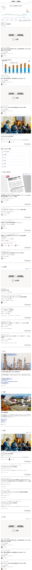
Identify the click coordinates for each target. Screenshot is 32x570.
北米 (7, 47)
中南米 (13, 234)
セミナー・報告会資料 (10, 238)
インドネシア (11, 134)
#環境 (9, 213)
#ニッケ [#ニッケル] (28, 506)
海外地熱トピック (3, 421)
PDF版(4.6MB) (27, 318)
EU (12, 501)
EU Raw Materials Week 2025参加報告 (9, 502)
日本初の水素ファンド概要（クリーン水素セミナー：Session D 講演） (15, 323)
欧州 (7, 105)
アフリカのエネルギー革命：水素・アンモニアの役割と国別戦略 (14, 296)
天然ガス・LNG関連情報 (6, 24)
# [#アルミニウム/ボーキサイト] (28, 139)
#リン (18, 139)
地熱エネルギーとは (4, 419)
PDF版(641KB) (27, 144)
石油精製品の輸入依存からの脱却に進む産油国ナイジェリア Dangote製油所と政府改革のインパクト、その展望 (15, 196)
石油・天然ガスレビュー (10, 198)
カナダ (9, 478)
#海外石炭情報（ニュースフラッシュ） (7, 53)
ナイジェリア (11, 193)
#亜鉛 (3, 506)
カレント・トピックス (7, 138)
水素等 (2, 291)
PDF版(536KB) (27, 511)
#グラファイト (3, 484)
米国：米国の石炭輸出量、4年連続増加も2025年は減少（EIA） (13, 78)
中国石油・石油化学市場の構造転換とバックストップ (11, 222)
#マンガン (11, 139)
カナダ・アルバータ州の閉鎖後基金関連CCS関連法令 (9, 381)
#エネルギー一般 (3, 200)
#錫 (17, 506)
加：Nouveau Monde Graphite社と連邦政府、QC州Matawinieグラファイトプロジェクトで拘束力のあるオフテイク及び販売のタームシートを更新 (16, 480)
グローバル (12, 221)
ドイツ (13, 308)
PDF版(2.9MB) (27, 305)
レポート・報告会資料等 (8, 291)
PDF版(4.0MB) (27, 217)
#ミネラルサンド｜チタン (22, 506)
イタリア (14, 501)
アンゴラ (19, 134)
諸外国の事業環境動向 (4, 382)
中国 (13, 134)
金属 (2, 138)
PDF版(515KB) (27, 474)
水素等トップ (27, 268)
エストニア (19, 501)
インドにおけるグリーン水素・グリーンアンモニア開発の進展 (13, 209)
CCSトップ (2, 385)
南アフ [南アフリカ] (20, 295)
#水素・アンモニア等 (4, 213)
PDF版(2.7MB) (27, 204)
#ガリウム (6, 506)
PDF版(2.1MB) (27, 331)
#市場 (7, 200)
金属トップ (28, 432)
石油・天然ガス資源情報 (10, 224)
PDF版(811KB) (27, 261)
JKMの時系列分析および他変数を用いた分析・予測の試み (12, 252)
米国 (8, 47)
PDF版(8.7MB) (27, 248)
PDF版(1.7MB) (27, 230)
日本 (9, 308)
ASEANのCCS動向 (4, 380)
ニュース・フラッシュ (7, 482)
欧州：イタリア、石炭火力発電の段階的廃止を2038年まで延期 (13, 107)
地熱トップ (2, 424)
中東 (11, 234)
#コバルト (4, 139)
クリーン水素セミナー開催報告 (7, 310)
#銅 (1, 139)
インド (10, 465)
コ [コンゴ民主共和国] (21, 465)
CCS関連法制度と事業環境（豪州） (6, 378)
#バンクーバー (8, 484)
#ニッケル (7, 139)
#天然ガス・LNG (3, 256)
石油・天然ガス (3, 25)
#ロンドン (25, 470)
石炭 (2, 51)
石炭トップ (28, 518)
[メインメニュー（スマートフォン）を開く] (30, 1)
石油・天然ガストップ (26, 173)
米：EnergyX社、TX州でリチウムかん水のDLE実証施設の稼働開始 (14, 492)
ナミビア (17, 295)
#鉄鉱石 (26, 139)
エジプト (10, 295)
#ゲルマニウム (10, 506)
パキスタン (16, 465)
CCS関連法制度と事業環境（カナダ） (7, 379)
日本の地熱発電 (3, 420)
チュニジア (14, 295)
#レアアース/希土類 (22, 139)
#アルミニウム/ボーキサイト (19, 470)
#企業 (7, 240)
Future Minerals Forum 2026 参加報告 (9, 466)
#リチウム (14, 139)
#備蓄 (2, 226)
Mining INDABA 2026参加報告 (7, 136)
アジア (7, 134)
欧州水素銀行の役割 (5, 290)
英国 (17, 501)
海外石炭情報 (6, 51)
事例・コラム (3, 422)
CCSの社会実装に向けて (5, 383)
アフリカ (16, 134)
